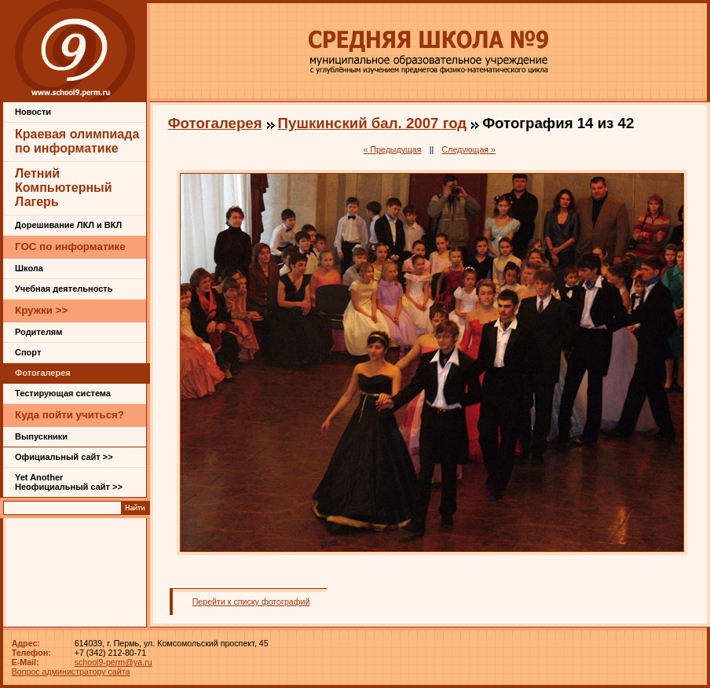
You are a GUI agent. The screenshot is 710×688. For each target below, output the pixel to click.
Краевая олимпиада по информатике (77, 141)
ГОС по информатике (70, 246)
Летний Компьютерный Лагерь (63, 187)
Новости (33, 111)
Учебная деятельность (64, 288)
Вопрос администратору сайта (71, 671)
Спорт (28, 352)
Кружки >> (41, 310)
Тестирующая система (63, 393)
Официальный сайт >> (64, 457)
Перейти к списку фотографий (251, 601)
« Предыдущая (392, 149)
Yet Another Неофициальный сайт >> (69, 482)
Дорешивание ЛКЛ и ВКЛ (68, 225)
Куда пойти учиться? (69, 415)
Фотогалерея (43, 372)
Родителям (38, 332)
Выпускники (41, 436)
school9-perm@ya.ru (113, 662)
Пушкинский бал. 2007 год (372, 123)
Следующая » (468, 149)
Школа (29, 268)
